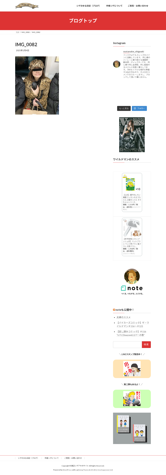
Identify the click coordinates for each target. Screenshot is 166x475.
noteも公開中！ (125, 309)
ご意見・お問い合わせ (73, 458)
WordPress (67, 470)
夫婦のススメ (124, 317)
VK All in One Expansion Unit (102, 470)
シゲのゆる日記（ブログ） (28, 458)
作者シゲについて (52, 458)
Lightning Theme (82, 470)
